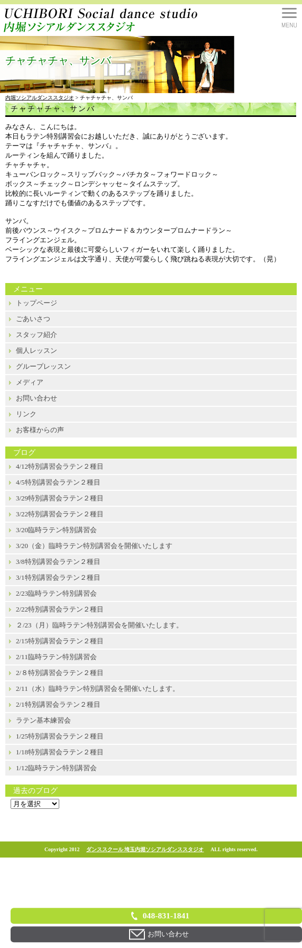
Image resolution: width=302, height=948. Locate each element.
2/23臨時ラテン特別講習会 (56, 593)
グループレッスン (43, 366)
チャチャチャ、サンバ (53, 109)
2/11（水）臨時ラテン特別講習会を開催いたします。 (97, 688)
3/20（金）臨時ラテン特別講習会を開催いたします (94, 546)
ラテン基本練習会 (43, 720)
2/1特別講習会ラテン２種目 (58, 704)
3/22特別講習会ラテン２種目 (60, 514)
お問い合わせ (36, 398)
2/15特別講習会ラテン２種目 (60, 641)
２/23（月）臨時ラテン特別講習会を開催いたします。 (99, 625)
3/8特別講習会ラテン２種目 (58, 562)
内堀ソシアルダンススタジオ (39, 98)
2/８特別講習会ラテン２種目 (60, 673)
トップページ (36, 303)
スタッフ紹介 (36, 335)
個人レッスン (36, 350)
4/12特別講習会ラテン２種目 (60, 466)
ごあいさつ (33, 319)
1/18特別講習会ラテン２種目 (60, 752)
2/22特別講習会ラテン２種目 (60, 609)
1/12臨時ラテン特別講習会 (56, 768)
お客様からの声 (40, 430)
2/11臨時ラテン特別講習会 (56, 657)
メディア (29, 382)
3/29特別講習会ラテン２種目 (60, 498)
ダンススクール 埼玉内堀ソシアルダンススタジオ (145, 849)
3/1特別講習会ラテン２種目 (58, 577)
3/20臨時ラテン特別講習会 (56, 530)
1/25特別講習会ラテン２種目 (60, 736)
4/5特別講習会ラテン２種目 (58, 482)
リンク (26, 414)
